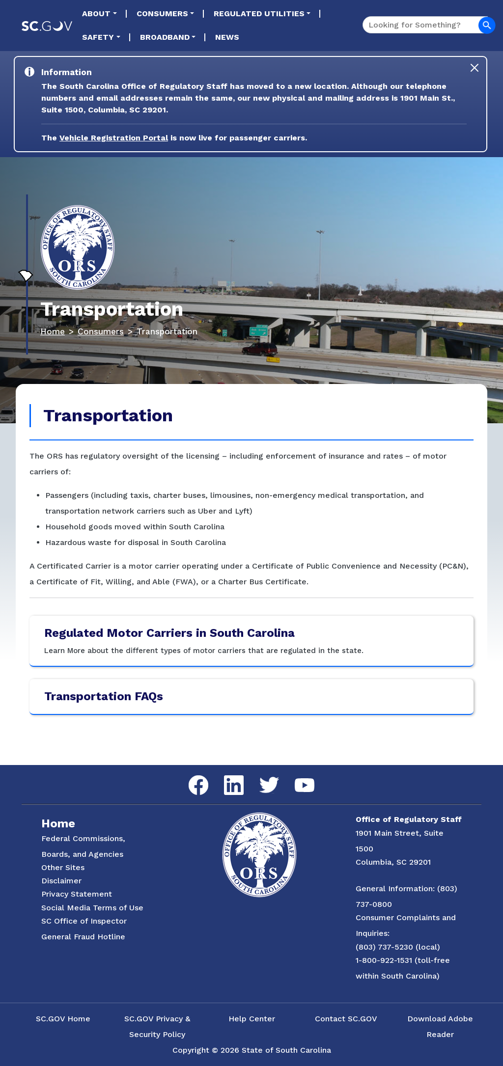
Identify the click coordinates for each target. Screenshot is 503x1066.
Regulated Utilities (259, 13)
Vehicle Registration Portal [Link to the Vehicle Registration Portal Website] (113, 137)
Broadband (165, 37)
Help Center (251, 1018)
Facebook (191, 775)
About (96, 13)
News (227, 37)
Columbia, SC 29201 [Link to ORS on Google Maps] (393, 862)
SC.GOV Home (63, 1018)
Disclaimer (61, 880)
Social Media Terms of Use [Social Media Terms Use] (92, 907)
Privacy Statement (76, 894)
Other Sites (62, 867)
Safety (98, 37)
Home (52, 331)
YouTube (296, 778)
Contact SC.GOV (346, 1018)
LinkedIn (225, 775)
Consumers (162, 13)
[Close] (474, 68)
